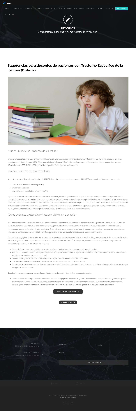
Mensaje (98, 345)
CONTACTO (109, 8)
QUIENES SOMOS (17, 8)
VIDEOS (81, 8)
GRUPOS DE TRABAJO (42, 8)
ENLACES (100, 8)
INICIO (7, 8)
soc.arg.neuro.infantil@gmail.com (27, 355)
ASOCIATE (29, 8)
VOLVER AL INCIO (68, 302)
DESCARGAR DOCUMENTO (68, 291)
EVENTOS (58, 8)
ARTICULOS (90, 8)
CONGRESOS (72, 8)
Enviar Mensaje (93, 362)
